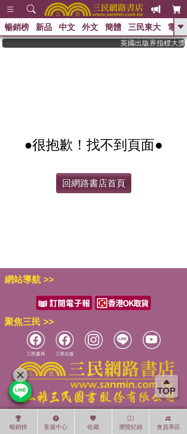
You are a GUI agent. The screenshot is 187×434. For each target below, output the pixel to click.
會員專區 (168, 422)
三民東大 (144, 27)
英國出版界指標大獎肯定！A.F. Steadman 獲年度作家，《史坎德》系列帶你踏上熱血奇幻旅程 (155, 43)
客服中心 (55, 422)
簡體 (113, 27)
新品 (44, 27)
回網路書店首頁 (93, 183)
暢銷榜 (17, 27)
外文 (90, 27)
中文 (67, 27)
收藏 (93, 422)
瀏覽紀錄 (131, 422)
